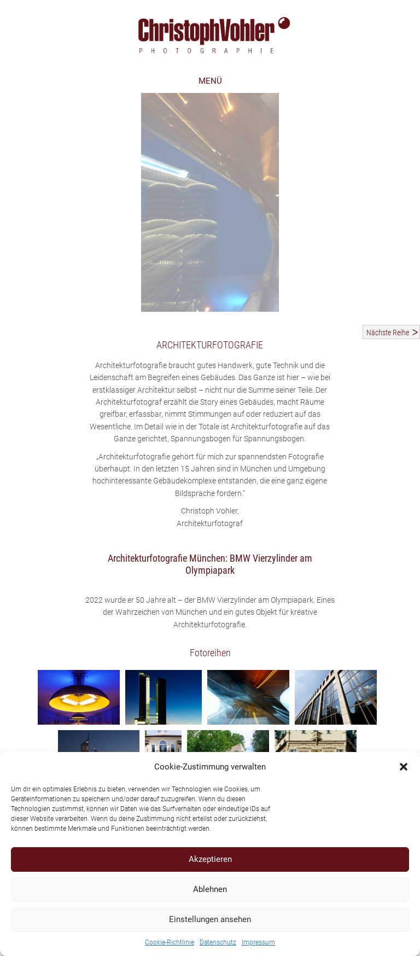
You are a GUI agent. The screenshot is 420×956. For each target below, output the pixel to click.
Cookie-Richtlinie (169, 942)
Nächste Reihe (387, 332)
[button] (403, 766)
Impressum (258, 942)
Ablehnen (210, 889)
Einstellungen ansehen (210, 919)
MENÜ (210, 81)
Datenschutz (218, 942)
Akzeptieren (210, 859)
